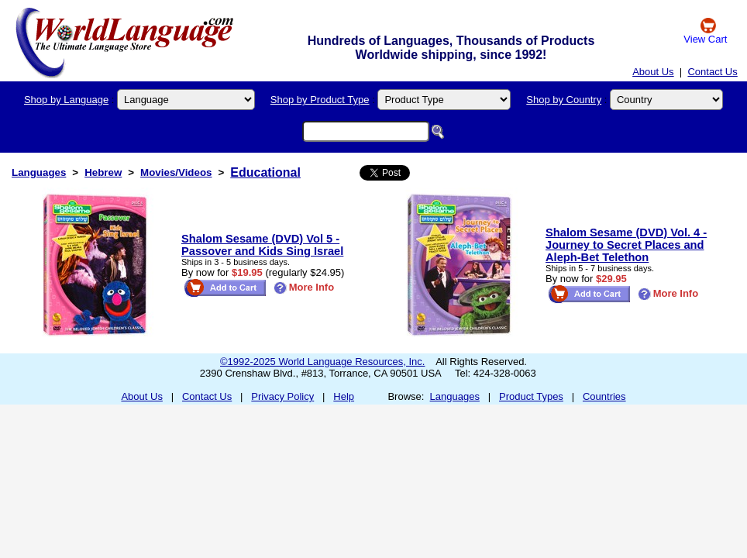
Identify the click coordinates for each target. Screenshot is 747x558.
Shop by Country (563, 99)
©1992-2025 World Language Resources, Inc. (322, 361)
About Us (652, 72)
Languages (39, 172)
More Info (304, 287)
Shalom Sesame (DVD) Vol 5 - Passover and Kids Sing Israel (262, 244)
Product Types (531, 396)
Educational (265, 172)
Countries (604, 396)
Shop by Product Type (320, 99)
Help (343, 396)
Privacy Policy (282, 396)
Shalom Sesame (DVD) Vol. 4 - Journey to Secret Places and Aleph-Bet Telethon (626, 245)
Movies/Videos (176, 172)
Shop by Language (66, 99)
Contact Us (712, 72)
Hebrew (103, 172)
